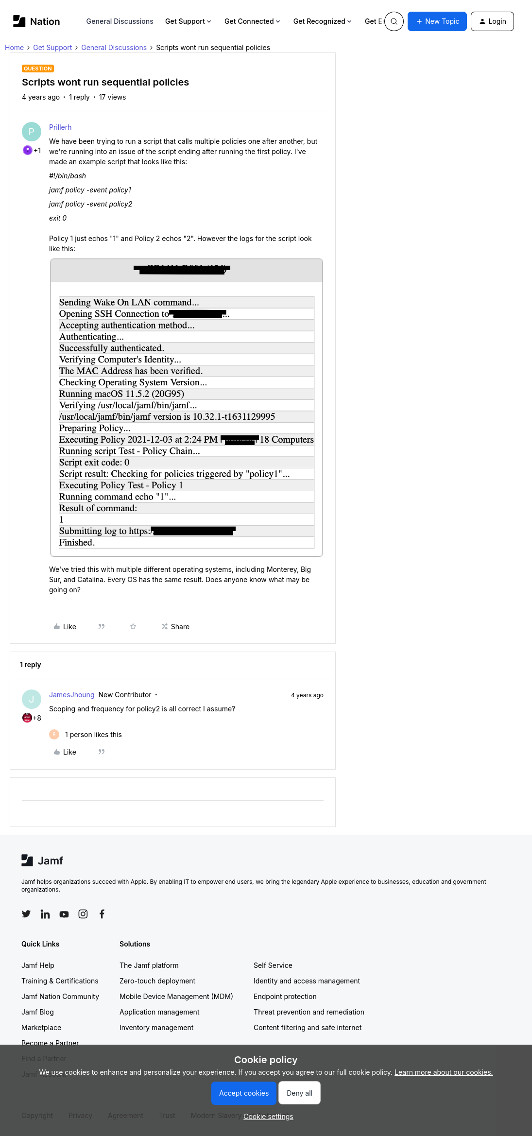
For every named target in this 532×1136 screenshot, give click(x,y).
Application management (159, 1012)
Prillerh (60, 127)
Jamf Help (37, 965)
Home (14, 47)
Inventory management (156, 1027)
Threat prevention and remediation (309, 1012)
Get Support (189, 21)
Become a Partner (50, 1043)
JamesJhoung (71, 694)
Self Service (273, 965)
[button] (437, 21)
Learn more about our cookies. (444, 1072)
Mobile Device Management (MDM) (176, 996)
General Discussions (120, 21)
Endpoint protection (285, 996)
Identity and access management (307, 981)
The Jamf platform (149, 965)
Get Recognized (323, 21)
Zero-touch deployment (157, 981)
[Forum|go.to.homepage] (36, 21)
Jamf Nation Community (60, 996)
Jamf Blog (37, 1012)
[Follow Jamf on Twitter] (26, 914)
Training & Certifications (60, 981)
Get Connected (253, 21)
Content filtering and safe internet (307, 1027)
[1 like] (85, 734)
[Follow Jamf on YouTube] (64, 914)
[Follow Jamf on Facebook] (102, 914)
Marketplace (41, 1027)
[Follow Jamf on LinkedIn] (45, 914)
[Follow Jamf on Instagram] (83, 914)
